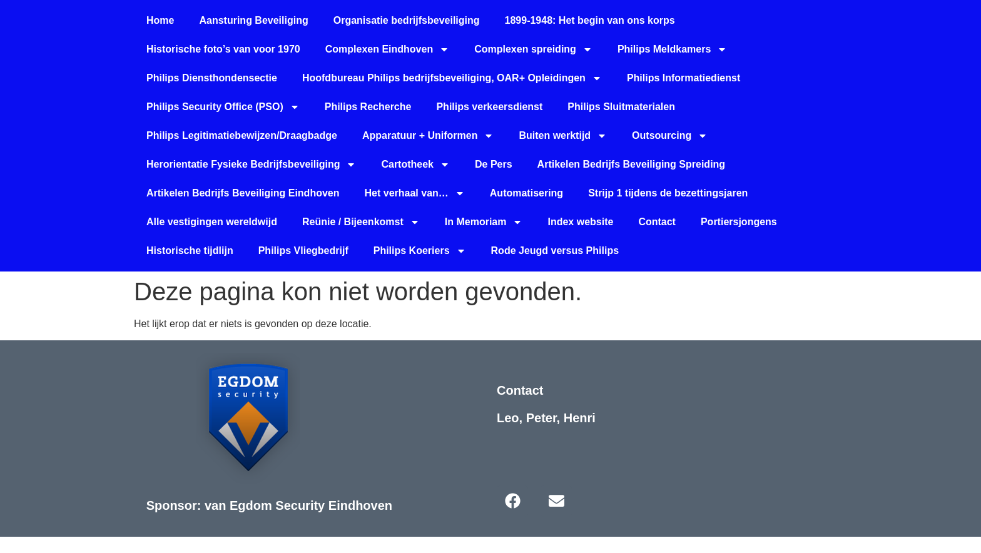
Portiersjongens (739, 221)
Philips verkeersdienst (489, 106)
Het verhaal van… (415, 193)
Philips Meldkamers (672, 49)
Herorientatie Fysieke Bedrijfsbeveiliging (251, 164)
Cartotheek (415, 164)
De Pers (493, 164)
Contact (657, 221)
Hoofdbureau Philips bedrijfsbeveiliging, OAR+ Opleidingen (452, 78)
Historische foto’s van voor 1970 (223, 49)
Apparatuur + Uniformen (428, 135)
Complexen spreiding (533, 49)
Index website (580, 221)
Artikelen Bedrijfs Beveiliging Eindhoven (243, 193)
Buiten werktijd (563, 135)
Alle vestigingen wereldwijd (211, 221)
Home (160, 20)
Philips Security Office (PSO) (223, 107)
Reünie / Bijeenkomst (361, 222)
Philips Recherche (368, 106)
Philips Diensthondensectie (211, 78)
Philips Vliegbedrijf (303, 250)
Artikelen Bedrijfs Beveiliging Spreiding (631, 164)
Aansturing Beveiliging (253, 20)
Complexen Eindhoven (387, 49)
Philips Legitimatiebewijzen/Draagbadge (241, 135)
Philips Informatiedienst (683, 78)
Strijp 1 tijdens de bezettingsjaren (668, 193)
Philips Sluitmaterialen (621, 106)
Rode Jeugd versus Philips (555, 250)
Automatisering (526, 193)
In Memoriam (484, 222)
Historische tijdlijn (189, 250)
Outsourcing (670, 135)
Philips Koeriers (420, 251)
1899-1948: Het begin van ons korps (590, 20)
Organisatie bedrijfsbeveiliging (406, 20)
